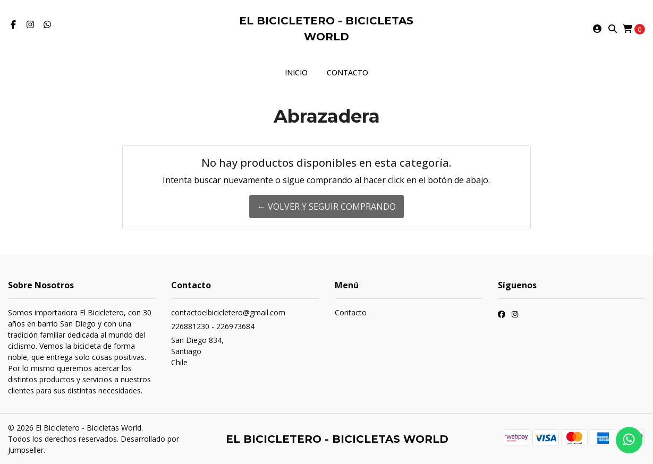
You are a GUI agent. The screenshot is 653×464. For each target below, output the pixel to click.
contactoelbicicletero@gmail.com (228, 312)
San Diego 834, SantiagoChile (197, 351)
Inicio (296, 72)
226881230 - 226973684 (213, 326)
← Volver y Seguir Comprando (326, 206)
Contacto (347, 72)
